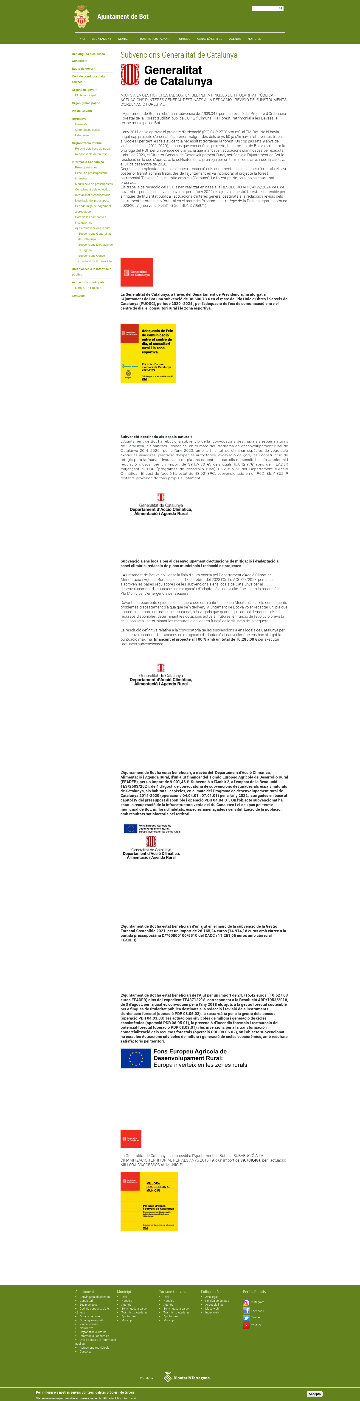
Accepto (315, 1395)
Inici (82, 39)
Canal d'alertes (209, 39)
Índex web (212, 1312)
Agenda (235, 39)
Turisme (183, 39)
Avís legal (211, 1297)
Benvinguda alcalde (134, 1308)
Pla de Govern (82, 111)
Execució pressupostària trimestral (91, 175)
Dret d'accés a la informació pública (91, 271)
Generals (81, 124)
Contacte (78, 295)
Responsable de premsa (91, 154)
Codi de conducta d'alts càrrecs (88, 79)
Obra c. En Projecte (88, 288)
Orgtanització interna (87, 143)
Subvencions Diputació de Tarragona (95, 247)
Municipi (124, 39)
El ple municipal (85, 95)
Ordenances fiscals (88, 129)
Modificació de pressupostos (94, 184)
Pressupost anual (86, 167)
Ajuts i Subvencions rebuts (92, 228)
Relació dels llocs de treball (93, 148)
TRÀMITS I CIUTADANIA (154, 39)
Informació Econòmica (88, 162)
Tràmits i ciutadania (134, 1312)
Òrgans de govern (84, 89)
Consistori (79, 61)
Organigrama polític (86, 103)
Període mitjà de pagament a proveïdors (93, 208)
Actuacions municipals (88, 282)
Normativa (79, 118)
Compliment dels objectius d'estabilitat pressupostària (92, 192)
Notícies (254, 39)
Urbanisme (82, 135)
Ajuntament (101, 39)
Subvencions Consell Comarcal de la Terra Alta (95, 258)
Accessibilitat (214, 1304)
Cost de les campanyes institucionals (90, 219)
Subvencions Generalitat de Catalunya (94, 236)
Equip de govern (83, 68)
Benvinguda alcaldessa (88, 54)
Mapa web (212, 1308)
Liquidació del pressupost (92, 200)
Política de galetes (217, 1301)
